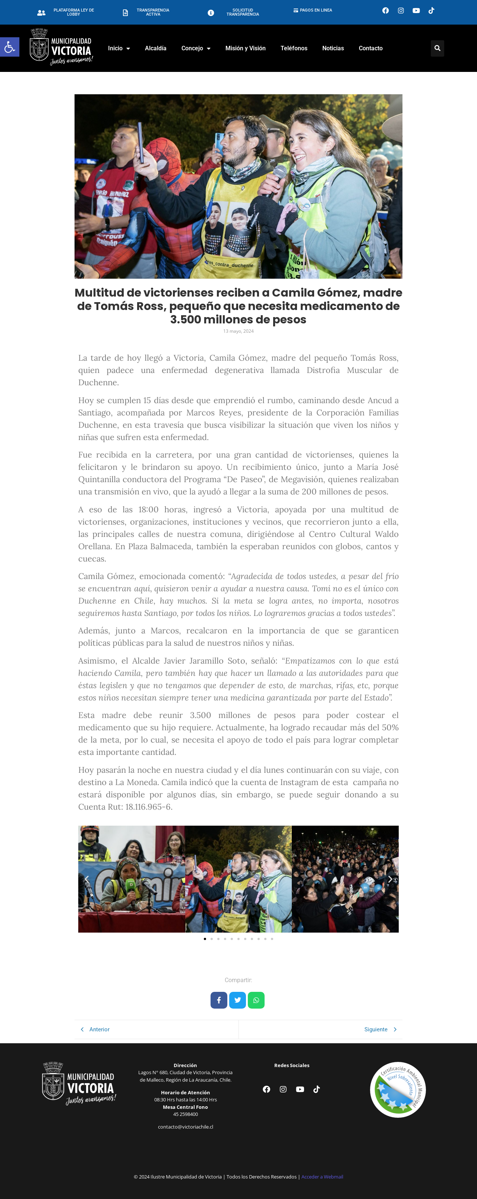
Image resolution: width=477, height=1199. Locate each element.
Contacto (371, 48)
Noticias (333, 48)
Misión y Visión (245, 48)
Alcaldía (156, 48)
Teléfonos (294, 48)
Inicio (119, 48)
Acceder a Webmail (322, 1176)
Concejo (196, 48)
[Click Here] (437, 48)
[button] (9, 47)
